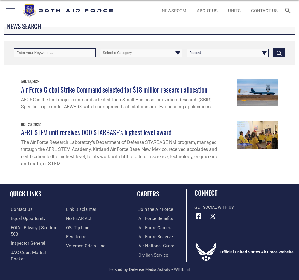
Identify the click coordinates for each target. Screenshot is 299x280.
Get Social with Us (214, 207)
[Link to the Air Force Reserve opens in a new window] (152, 236)
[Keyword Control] (55, 52)
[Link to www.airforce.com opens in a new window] (152, 209)
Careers (148, 193)
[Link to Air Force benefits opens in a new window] (153, 218)
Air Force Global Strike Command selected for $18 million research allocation (114, 89)
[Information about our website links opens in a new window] (79, 209)
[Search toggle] (289, 11)
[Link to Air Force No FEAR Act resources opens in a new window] (77, 218)
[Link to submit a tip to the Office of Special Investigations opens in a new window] (76, 227)
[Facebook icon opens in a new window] (198, 216)
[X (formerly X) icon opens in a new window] (212, 216)
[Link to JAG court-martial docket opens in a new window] (33, 245)
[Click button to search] (279, 52)
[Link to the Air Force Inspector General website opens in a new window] (26, 236)
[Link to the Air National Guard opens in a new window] (154, 245)
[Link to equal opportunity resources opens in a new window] (26, 218)
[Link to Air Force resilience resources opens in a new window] (75, 236)
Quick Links (25, 193)
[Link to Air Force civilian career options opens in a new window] (150, 254)
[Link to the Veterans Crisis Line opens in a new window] (84, 245)
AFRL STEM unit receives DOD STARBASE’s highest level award (96, 132)
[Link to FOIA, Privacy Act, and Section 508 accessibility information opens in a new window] (34, 227)
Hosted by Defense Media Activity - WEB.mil (149, 267)
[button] (9, 11)
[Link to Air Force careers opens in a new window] (152, 227)
